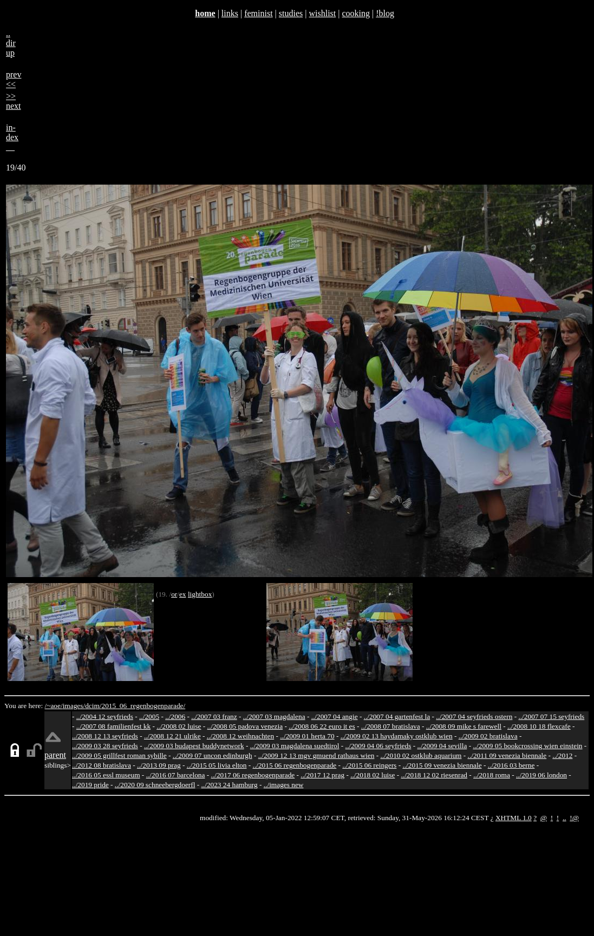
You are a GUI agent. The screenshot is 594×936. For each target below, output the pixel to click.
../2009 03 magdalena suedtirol (295, 746)
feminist (258, 13)
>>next (13, 100)
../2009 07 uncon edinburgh (212, 755)
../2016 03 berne (511, 765)
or (174, 594)
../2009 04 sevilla (442, 746)
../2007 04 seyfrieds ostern (474, 716)
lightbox (200, 594)
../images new (284, 785)
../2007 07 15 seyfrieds (551, 716)
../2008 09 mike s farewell (463, 726)
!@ (574, 818)
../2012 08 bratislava (101, 765)
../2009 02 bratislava (488, 736)
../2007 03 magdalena (274, 716)
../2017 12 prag (322, 775)
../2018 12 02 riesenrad (434, 775)
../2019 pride (90, 785)
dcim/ (93, 706)
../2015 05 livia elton (217, 765)
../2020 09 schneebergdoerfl (155, 785)
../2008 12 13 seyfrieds (105, 736)
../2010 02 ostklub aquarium (421, 755)
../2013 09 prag (159, 765)
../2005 (149, 716)
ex (182, 594)
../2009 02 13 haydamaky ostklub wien (397, 736)
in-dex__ (12, 137)
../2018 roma (491, 775)
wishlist (322, 13)
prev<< (13, 79)
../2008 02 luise (178, 726)
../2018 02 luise (372, 775)
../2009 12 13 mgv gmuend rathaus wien (316, 755)
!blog (385, 13)
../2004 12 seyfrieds (104, 716)
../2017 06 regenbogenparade (253, 775)
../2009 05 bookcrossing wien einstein (527, 746)
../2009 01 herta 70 (307, 736)
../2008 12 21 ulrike (172, 736)
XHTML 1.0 (513, 818)
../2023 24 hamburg (229, 785)
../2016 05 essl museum (106, 775)
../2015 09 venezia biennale (441, 765)
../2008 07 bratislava (390, 726)
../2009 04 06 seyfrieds (378, 746)
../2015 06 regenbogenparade (295, 765)
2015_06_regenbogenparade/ (143, 706)
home (205, 13)
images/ (74, 706)
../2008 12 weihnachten (240, 736)
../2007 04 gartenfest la (397, 716)
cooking (356, 13)
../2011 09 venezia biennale (507, 755)
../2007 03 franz (214, 716)
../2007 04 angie (334, 716)
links (229, 13)
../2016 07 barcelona (175, 775)
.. (564, 818)
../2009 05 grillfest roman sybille (119, 755)
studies (291, 13)
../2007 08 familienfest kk (113, 726)
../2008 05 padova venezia (245, 726)
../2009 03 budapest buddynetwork (194, 746)
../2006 (175, 716)
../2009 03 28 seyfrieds (105, 746)
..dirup (11, 43)
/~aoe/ (54, 706)
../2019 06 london (541, 775)
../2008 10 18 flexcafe (539, 726)
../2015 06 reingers (369, 765)
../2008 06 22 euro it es (322, 726)
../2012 (562, 755)
